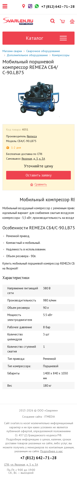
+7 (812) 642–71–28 (38, 457)
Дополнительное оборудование (27, 55)
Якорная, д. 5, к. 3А (33, 158)
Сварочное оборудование (43, 51)
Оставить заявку (39, 175)
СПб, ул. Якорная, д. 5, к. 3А (21, 464)
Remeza (32, 136)
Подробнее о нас (51, 451)
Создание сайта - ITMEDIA (38, 416)
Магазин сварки (12, 51)
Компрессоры (60, 55)
